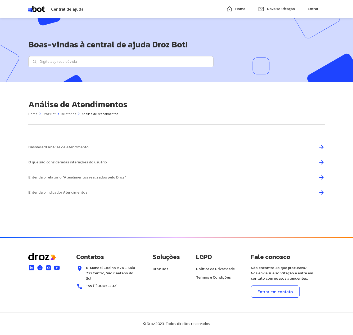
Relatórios (68, 114)
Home (235, 9)
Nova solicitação (276, 9)
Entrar (313, 9)
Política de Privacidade (215, 269)
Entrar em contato (275, 291)
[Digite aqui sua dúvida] (121, 61)
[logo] (56, 9)
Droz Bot (49, 114)
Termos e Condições (213, 277)
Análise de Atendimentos (100, 114)
